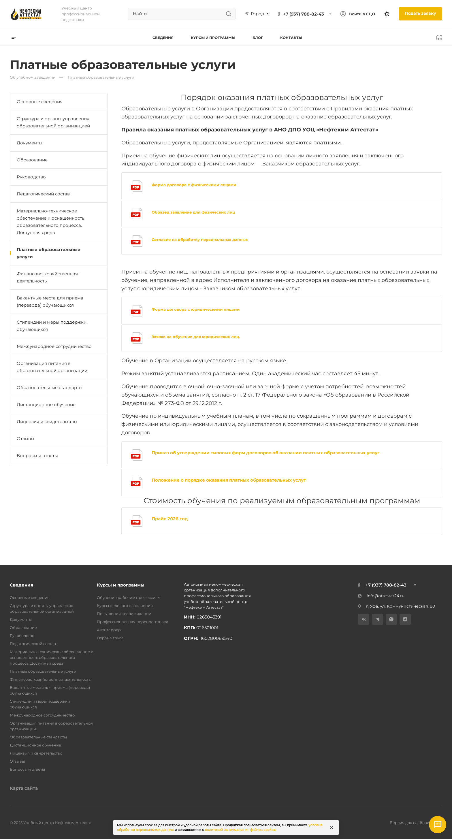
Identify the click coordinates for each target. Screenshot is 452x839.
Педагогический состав (43, 194)
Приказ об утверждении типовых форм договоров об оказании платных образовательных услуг (266, 452)
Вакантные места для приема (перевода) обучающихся (50, 301)
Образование (32, 160)
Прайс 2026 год (170, 518)
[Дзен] (405, 619)
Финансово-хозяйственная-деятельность (48, 277)
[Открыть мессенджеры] (437, 824)
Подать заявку (420, 13)
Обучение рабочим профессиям (129, 597)
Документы (29, 143)
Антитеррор (109, 629)
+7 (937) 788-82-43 (303, 14)
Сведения (21, 585)
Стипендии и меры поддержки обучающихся (51, 325)
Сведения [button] (163, 37)
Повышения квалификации (124, 613)
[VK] (363, 619)
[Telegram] (377, 619)
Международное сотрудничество (54, 346)
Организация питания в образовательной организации (52, 367)
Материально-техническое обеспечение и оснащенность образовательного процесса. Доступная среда (50, 221)
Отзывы (25, 438)
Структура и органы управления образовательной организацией (53, 122)
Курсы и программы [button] (213, 37)
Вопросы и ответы (37, 455)
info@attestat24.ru (381, 595)
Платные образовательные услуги (48, 253)
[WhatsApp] (391, 619)
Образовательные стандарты (49, 387)
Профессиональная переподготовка (132, 621)
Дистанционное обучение (46, 404)
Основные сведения (40, 101)
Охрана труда (110, 638)
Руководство (31, 177)
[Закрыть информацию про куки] (331, 827)
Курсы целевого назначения (125, 605)
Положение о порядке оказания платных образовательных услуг (229, 480)
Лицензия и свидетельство (47, 421)
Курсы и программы (120, 585)
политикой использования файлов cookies (240, 829)
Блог (258, 37)
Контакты (291, 37)
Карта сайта (24, 788)
